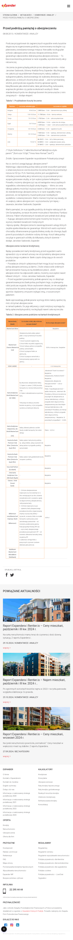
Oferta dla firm (8, 837)
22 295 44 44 (16, 889)
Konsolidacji (43, 805)
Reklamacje (7, 856)
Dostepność (8, 848)
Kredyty (6, 825)
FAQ (4, 859)
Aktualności (26, 15)
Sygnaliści (42, 878)
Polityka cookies (44, 871)
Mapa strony (8, 863)
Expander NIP (8, 874)
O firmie (6, 774)
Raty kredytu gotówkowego (49, 789)
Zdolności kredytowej (46, 797)
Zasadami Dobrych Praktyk (32, 911)
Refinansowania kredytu (47, 801)
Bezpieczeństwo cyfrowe (13, 878)
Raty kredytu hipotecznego (49, 786)
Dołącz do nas (8, 789)
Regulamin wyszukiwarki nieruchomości (53, 856)
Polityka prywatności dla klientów (51, 859)
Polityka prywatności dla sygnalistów (52, 867)
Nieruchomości (9, 829)
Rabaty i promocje (10, 852)
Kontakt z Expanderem (12, 778)
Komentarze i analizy (44, 15)
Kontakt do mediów (10, 782)
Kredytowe (42, 774)
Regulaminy (42, 848)
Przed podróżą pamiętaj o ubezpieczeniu (21, 18)
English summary (9, 786)
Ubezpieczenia (9, 833)
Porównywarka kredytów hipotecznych (18, 867)
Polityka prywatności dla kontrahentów (53, 863)
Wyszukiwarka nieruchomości (14, 871)
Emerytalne (42, 778)
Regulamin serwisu (45, 852)
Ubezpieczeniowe (45, 782)
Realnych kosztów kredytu (48, 793)
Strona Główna (10, 15)
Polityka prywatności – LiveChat (50, 874)
